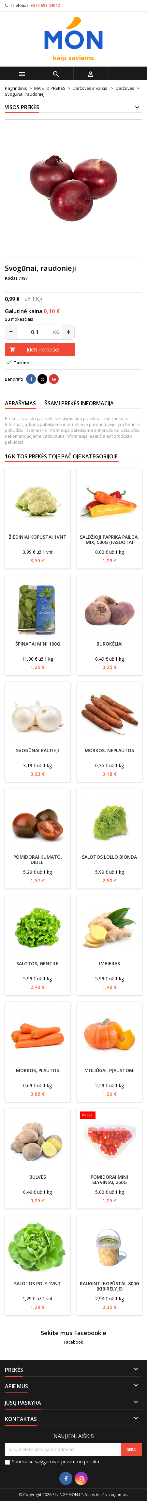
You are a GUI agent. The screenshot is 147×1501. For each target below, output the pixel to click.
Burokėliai (109, 644)
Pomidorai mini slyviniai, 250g (109, 1179)
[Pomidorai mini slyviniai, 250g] (110, 1115)
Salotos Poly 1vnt (37, 1283)
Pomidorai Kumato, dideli (37, 859)
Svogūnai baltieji (37, 750)
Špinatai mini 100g (37, 644)
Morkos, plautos (37, 1070)
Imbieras (109, 963)
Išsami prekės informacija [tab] (78, 403)
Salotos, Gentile (37, 963)
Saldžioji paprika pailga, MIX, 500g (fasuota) (109, 539)
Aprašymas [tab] (20, 403)
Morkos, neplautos (109, 750)
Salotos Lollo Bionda (109, 857)
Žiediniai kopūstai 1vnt (37, 537)
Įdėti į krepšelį (35, 349)
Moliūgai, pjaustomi (109, 1070)
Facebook (73, 1342)
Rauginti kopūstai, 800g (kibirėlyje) (109, 1286)
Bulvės (37, 1177)
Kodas (11, 278)
